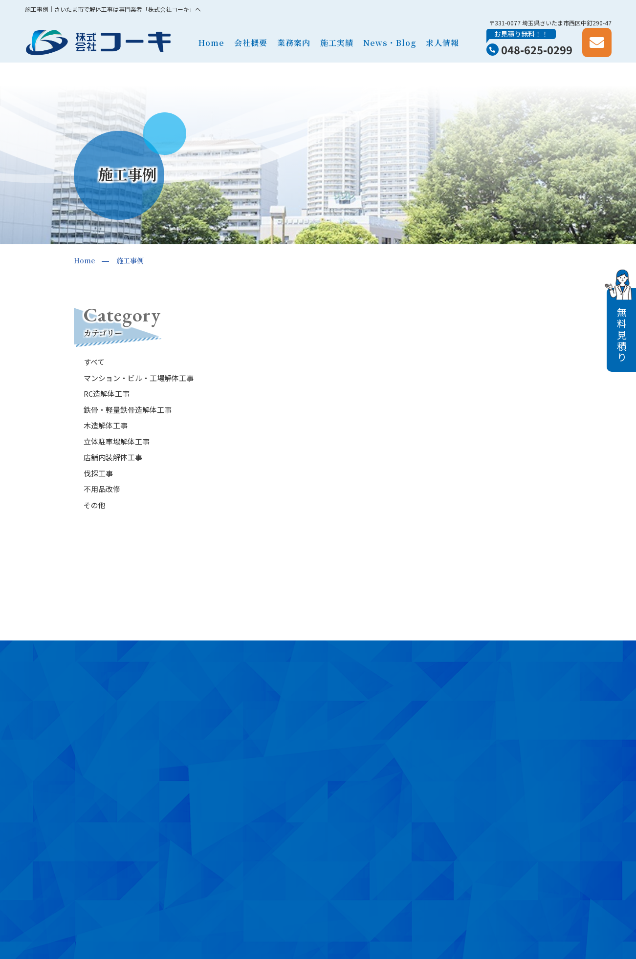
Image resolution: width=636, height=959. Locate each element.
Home (211, 42)
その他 (95, 505)
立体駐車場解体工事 (117, 441)
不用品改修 (102, 489)
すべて (94, 362)
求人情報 (442, 42)
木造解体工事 (106, 425)
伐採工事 (98, 473)
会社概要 (250, 42)
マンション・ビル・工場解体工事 (139, 378)
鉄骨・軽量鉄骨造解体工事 (128, 410)
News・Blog (389, 42)
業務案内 (293, 42)
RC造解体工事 (107, 393)
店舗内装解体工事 (113, 457)
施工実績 (336, 42)
